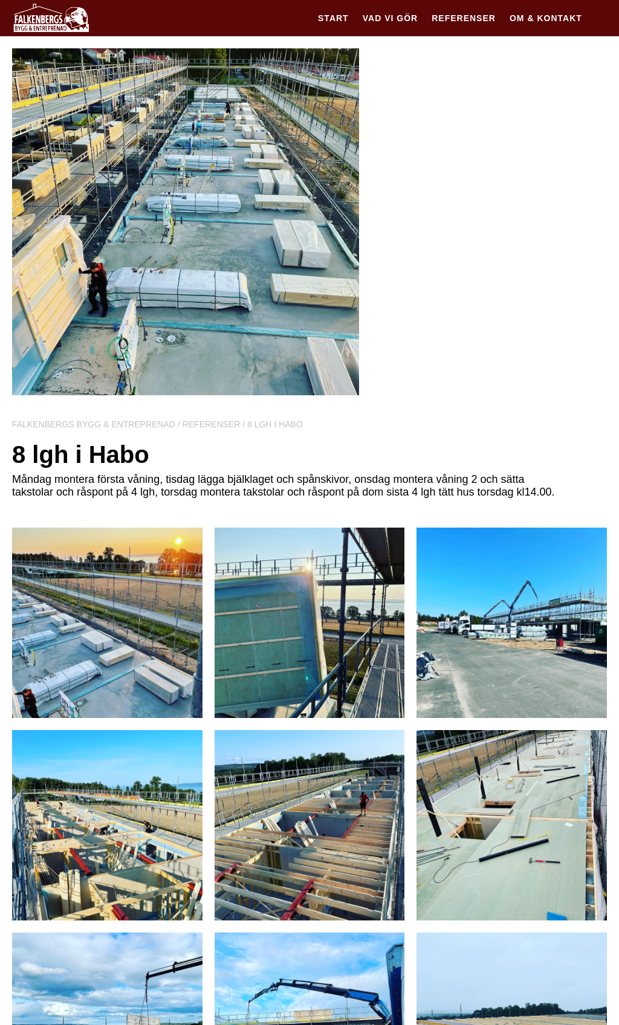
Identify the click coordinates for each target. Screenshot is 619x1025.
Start (333, 18)
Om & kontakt (546, 18)
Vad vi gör (390, 18)
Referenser (464, 18)
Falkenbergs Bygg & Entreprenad (93, 424)
